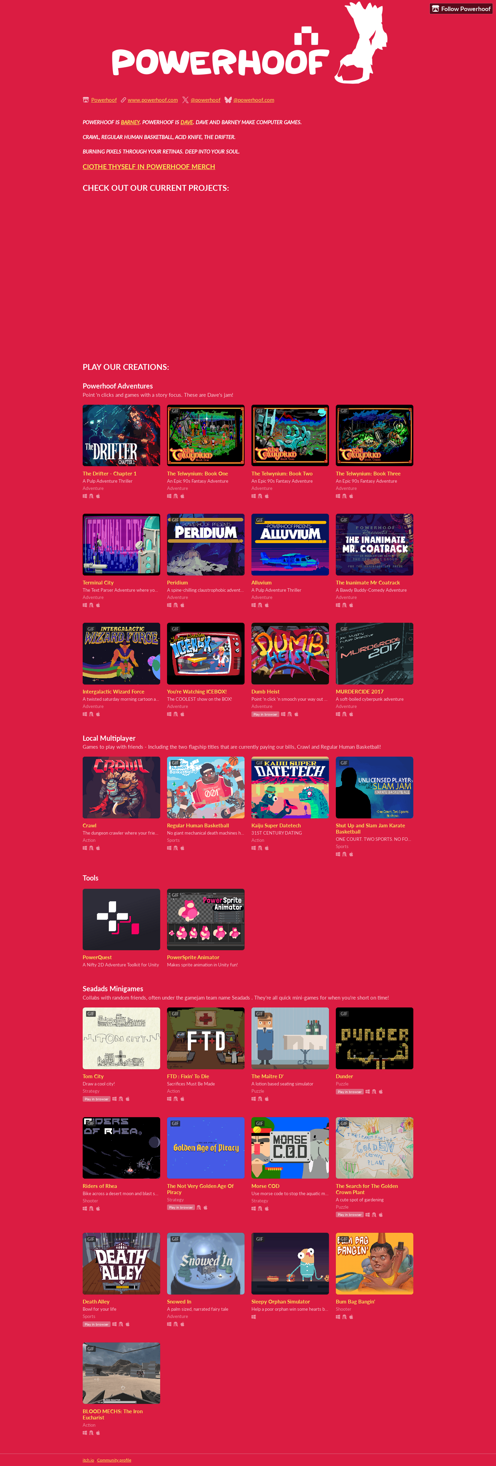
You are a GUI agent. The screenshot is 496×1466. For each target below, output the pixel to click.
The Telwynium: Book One (197, 473)
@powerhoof (205, 100)
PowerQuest (97, 957)
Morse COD (265, 1186)
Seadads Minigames (113, 989)
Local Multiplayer (109, 738)
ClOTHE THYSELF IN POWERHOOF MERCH (149, 166)
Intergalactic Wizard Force (113, 691)
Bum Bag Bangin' (355, 1301)
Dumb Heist (265, 691)
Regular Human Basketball (198, 825)
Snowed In (179, 1301)
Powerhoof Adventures (118, 386)
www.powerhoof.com (153, 100)
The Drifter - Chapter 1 (110, 473)
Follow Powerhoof (461, 9)
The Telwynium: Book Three (368, 473)
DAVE (186, 122)
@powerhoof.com (254, 100)
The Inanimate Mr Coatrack (368, 582)
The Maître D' (267, 1076)
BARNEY (130, 122)
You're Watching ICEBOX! (197, 691)
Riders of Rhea (100, 1186)
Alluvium (261, 582)
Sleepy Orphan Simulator (280, 1301)
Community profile (114, 1460)
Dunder (344, 1076)
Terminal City (98, 582)
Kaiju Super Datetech (276, 825)
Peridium (177, 582)
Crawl (89, 825)
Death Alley (96, 1301)
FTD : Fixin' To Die (188, 1076)
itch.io (88, 1460)
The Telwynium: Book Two (282, 473)
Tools (91, 878)
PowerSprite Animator (193, 957)
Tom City (93, 1076)
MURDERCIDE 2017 (360, 691)
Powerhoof (104, 100)
